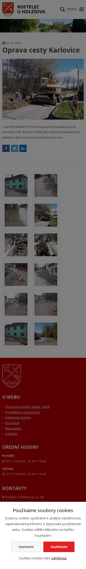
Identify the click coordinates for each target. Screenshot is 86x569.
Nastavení (26, 547)
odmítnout (59, 558)
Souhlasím (58, 547)
